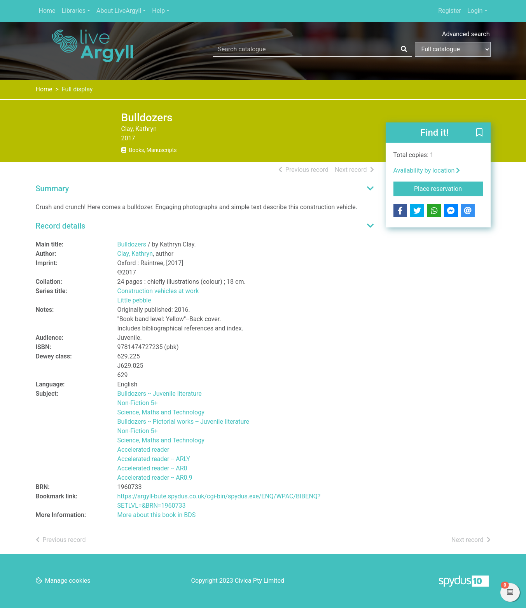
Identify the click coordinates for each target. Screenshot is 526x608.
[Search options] (453, 49)
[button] (479, 133)
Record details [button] (61, 226)
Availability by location (426, 170)
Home (47, 10)
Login (474, 10)
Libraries (74, 10)
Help (158, 10)
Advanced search (465, 34)
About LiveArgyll (118, 10)
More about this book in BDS (156, 515)
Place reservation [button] (448, 188)
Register (449, 10)
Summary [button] (52, 188)
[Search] (404, 49)
